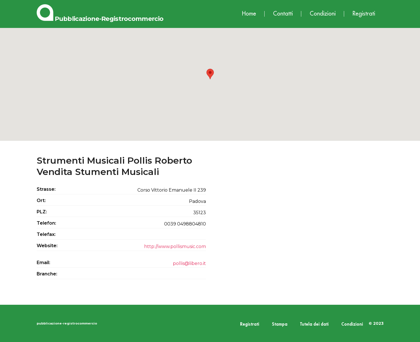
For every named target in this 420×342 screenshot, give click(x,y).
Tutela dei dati (314, 324)
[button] (210, 79)
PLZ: (42, 211)
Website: (47, 245)
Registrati (364, 14)
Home (249, 14)
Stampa (279, 324)
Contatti (283, 14)
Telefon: (46, 223)
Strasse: (46, 189)
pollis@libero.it (189, 263)
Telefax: (46, 234)
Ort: (41, 200)
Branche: (47, 274)
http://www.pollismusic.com (175, 246)
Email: (43, 262)
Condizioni (323, 14)
